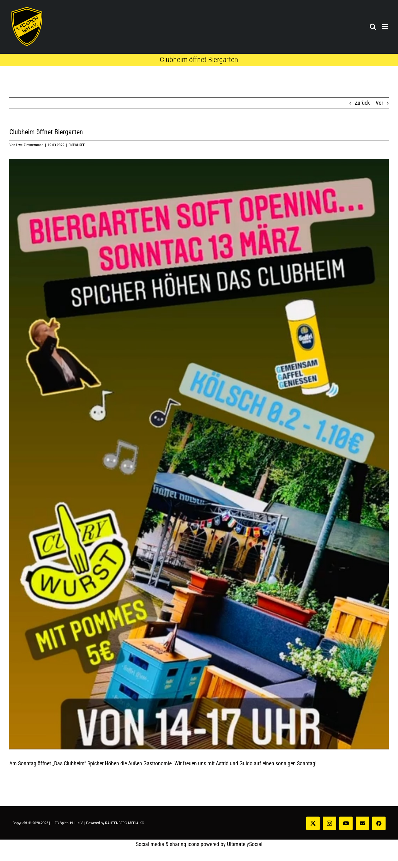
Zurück (362, 102)
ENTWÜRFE (76, 145)
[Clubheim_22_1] (199, 454)
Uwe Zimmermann (30, 145)
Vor (379, 102)
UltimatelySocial (244, 844)
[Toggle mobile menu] (385, 26)
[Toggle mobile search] (373, 26)
